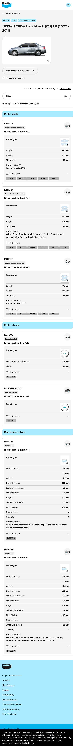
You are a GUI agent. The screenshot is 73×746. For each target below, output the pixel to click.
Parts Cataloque (9, 714)
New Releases (8, 685)
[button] (26, 50)
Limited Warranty (9, 699)
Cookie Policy (27, 743)
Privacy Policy (8, 694)
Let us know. (65, 88)
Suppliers (6, 680)
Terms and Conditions (12, 704)
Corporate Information (12, 675)
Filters (36, 96)
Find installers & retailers (20, 70)
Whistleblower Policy (11, 709)
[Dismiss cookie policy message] (69, 737)
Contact (5, 690)
